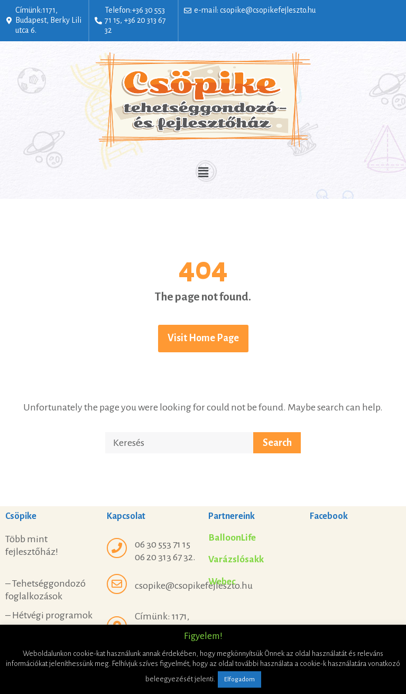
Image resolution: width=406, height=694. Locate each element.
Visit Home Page (203, 338)
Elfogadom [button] (239, 679)
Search (277, 442)
